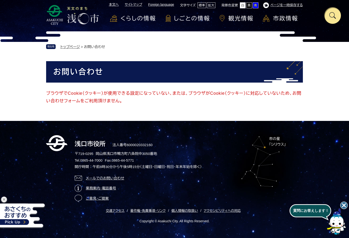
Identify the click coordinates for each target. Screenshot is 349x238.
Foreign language (161, 4)
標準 (202, 5)
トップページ (70, 47)
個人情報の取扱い (184, 211)
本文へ (114, 4)
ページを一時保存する (286, 5)
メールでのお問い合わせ (105, 178)
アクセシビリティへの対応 (222, 211)
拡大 (211, 5)
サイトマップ (133, 4)
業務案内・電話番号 (101, 188)
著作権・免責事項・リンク (148, 211)
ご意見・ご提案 (97, 198)
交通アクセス (115, 211)
